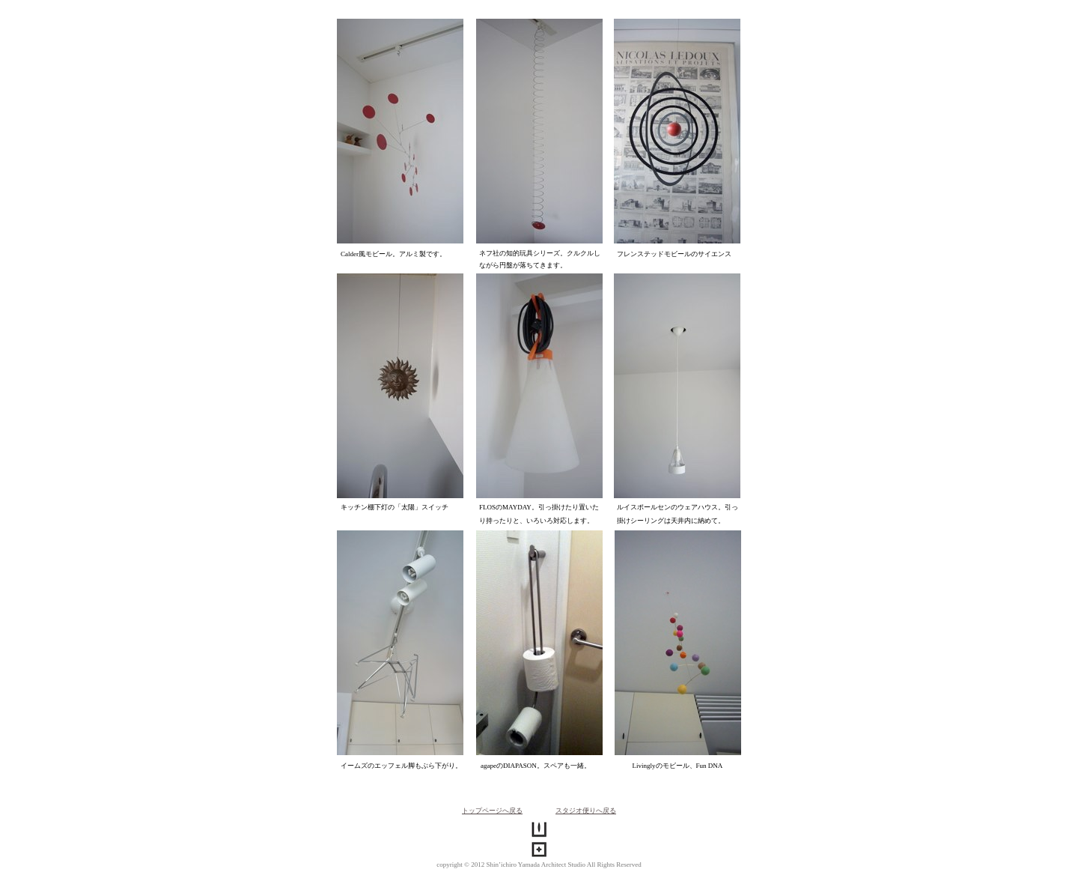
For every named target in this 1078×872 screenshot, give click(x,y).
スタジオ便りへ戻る (585, 810)
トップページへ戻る (492, 810)
